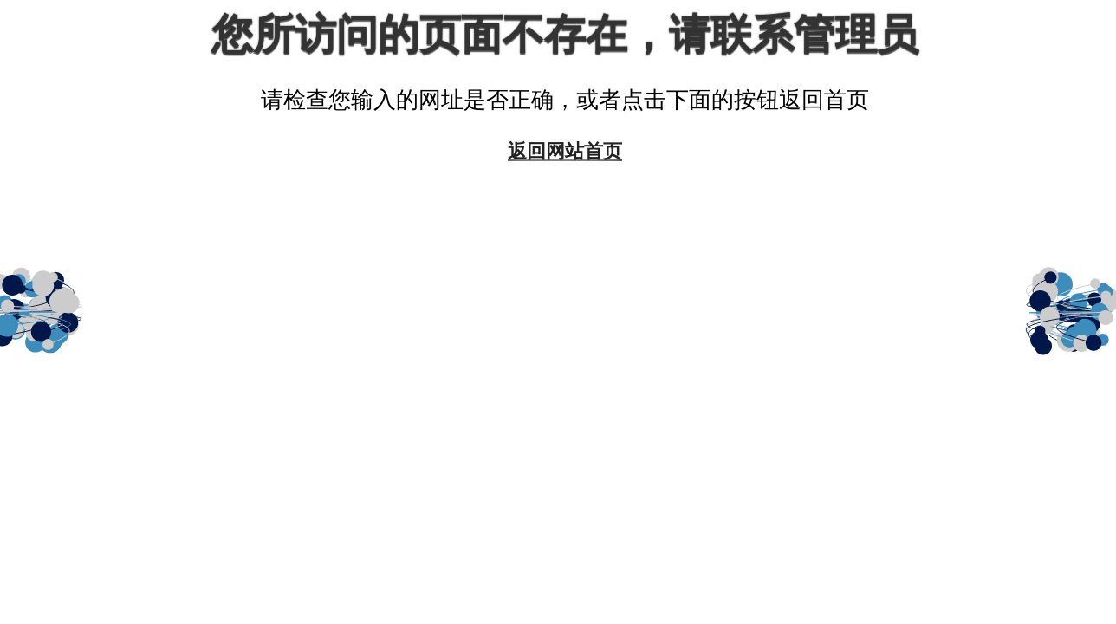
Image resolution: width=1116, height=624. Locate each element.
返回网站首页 (565, 150)
